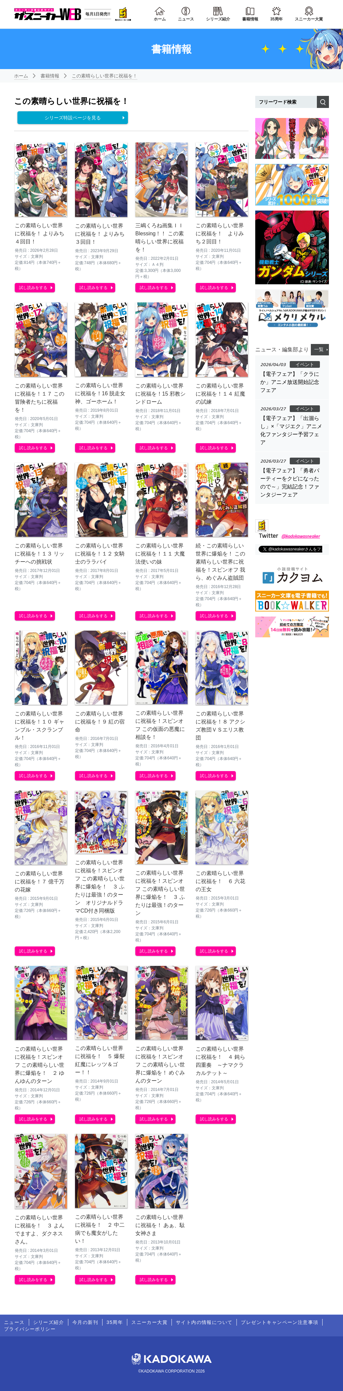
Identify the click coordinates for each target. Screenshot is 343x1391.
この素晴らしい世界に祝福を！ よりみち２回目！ (220, 233)
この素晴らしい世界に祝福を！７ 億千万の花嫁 (39, 881)
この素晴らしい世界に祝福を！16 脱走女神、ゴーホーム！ (100, 393)
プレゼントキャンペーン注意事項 (279, 1322)
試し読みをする (33, 287)
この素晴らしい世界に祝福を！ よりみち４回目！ (39, 233)
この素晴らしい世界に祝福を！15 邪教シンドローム (160, 394)
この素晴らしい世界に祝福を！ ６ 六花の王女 (220, 881)
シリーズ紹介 (218, 19)
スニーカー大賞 (309, 19)
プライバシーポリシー (30, 1329)
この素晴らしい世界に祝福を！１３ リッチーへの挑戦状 (39, 554)
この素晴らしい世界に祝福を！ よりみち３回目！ (100, 234)
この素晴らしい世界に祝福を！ (104, 75)
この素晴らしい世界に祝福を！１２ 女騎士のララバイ (100, 554)
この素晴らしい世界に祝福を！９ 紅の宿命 (100, 722)
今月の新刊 (85, 1322)
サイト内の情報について (204, 1322)
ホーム (160, 19)
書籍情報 (250, 19)
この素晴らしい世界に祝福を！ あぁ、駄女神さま (160, 1225)
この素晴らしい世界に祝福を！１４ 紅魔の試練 (220, 394)
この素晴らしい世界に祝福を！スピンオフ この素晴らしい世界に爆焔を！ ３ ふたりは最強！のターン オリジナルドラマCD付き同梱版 (100, 887)
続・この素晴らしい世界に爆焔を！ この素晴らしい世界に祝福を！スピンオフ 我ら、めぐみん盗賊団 (220, 562)
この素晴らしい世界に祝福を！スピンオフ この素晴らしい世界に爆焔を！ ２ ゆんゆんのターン (39, 1065)
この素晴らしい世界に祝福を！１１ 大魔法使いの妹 (160, 554)
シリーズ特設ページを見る (73, 117)
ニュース (186, 19)
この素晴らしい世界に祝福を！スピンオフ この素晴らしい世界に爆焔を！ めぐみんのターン (160, 1065)
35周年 (276, 19)
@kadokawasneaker (300, 535)
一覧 (319, 349)
